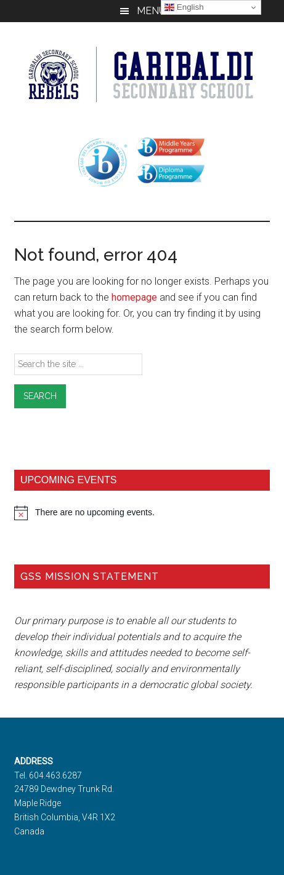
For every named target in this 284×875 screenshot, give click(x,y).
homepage (134, 297)
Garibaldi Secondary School (142, 74)
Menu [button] (151, 11)
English (183, 7)
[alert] (142, 512)
